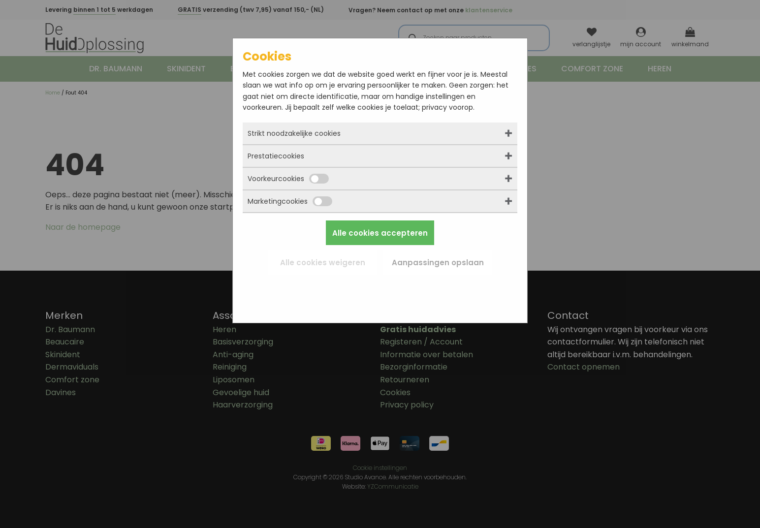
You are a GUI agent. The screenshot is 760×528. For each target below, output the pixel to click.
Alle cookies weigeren (322, 262)
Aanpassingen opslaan (438, 262)
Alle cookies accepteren (380, 233)
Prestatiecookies (276, 156)
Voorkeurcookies (288, 179)
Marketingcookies (290, 201)
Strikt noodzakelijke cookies (294, 133)
